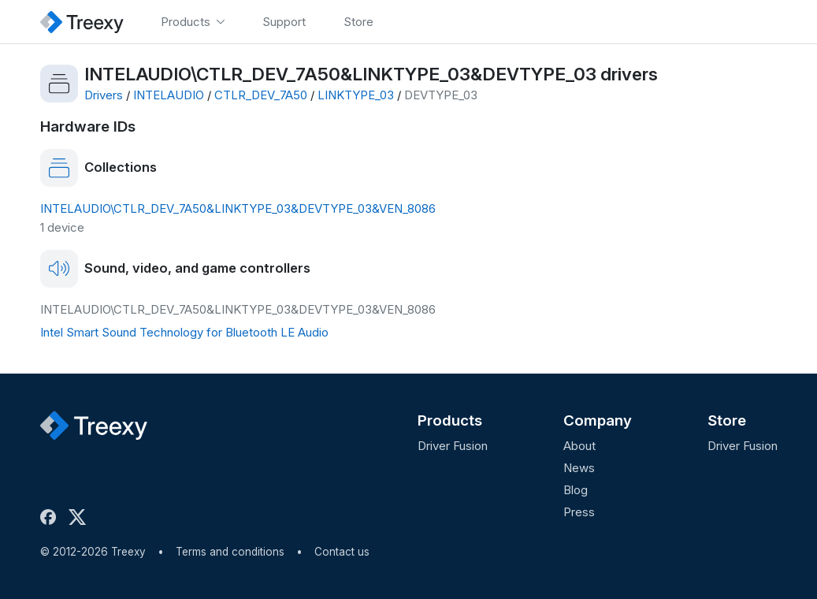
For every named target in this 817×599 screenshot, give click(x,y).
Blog (575, 489)
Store (726, 420)
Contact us (342, 551)
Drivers (103, 94)
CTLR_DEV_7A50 (260, 94)
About (579, 445)
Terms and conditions (230, 551)
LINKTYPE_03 (356, 94)
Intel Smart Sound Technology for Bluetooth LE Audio (184, 332)
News (579, 467)
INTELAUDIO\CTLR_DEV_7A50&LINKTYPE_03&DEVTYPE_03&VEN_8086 (238, 208)
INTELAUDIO (168, 94)
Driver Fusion (453, 445)
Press (579, 511)
